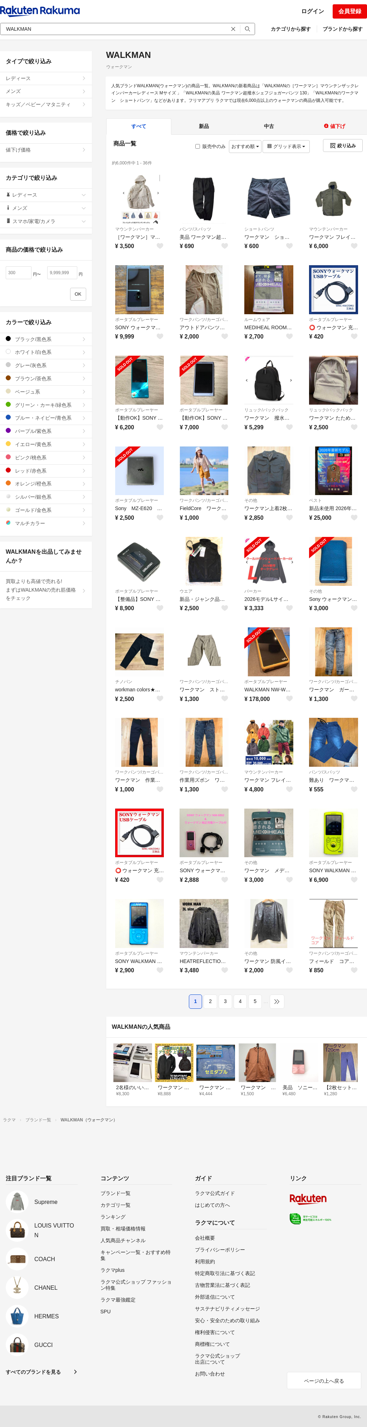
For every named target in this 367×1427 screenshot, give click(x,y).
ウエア (186, 591)
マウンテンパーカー (134, 229)
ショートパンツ (259, 229)
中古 (269, 126)
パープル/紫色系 (46, 431)
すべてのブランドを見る (33, 1372)
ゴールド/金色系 (46, 510)
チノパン (123, 681)
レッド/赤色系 (46, 471)
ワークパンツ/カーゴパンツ (204, 319)
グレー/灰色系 (46, 365)
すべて (138, 126)
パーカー (252, 591)
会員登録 (349, 11)
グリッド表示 (286, 146)
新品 (204, 126)
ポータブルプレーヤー (136, 319)
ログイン (312, 11)
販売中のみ (210, 146)
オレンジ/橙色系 (46, 483)
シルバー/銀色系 (46, 497)
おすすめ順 (245, 146)
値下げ (334, 126)
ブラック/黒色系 (46, 339)
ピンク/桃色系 (46, 457)
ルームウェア (257, 319)
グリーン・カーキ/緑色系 (46, 405)
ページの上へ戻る (324, 1381)
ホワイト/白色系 (46, 352)
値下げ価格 (46, 150)
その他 (250, 500)
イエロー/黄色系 (46, 444)
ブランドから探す (343, 29)
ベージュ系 (46, 392)
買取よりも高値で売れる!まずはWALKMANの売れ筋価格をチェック (46, 589)
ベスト (315, 500)
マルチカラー (46, 523)
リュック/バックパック (266, 410)
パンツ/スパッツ (195, 229)
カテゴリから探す (291, 29)
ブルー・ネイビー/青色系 (46, 418)
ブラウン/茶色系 (46, 378)
